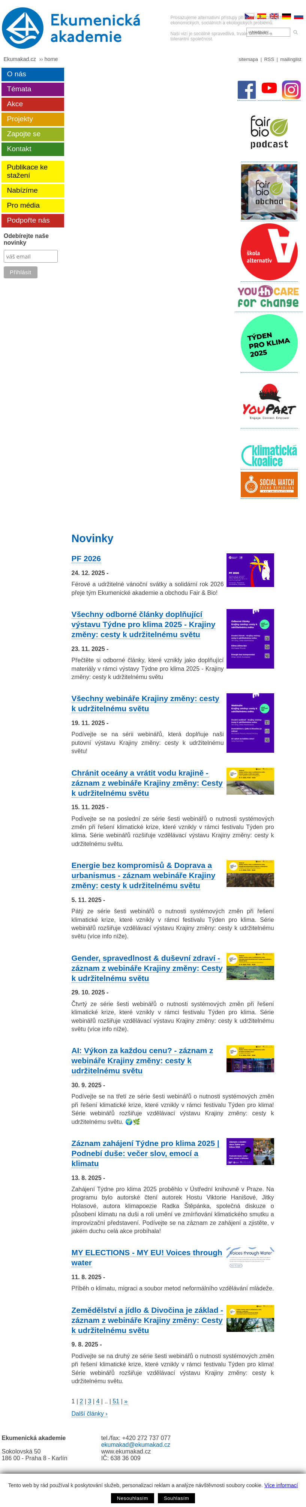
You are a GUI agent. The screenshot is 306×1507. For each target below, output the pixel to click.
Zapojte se (23, 134)
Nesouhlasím (132, 1498)
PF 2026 (86, 558)
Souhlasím (176, 1498)
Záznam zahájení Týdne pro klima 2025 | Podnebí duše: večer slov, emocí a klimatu (145, 1153)
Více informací (281, 1485)
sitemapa (248, 59)
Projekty (20, 119)
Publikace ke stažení (27, 171)
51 (115, 1401)
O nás (16, 74)
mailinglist (290, 59)
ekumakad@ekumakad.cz (135, 1445)
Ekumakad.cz (19, 59)
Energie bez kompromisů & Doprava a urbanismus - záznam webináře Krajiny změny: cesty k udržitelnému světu (144, 875)
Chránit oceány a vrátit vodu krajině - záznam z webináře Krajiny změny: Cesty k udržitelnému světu (147, 782)
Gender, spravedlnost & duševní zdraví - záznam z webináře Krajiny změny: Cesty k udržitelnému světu (147, 968)
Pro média (23, 205)
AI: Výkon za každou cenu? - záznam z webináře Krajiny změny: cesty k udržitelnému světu (142, 1060)
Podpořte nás (28, 220)
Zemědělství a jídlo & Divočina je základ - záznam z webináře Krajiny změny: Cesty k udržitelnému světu (148, 1320)
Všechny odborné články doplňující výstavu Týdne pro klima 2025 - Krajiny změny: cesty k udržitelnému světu (144, 624)
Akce (15, 104)
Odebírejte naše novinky (26, 239)
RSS (269, 59)
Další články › (90, 1413)
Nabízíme (22, 190)
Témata (19, 89)
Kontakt (19, 149)
